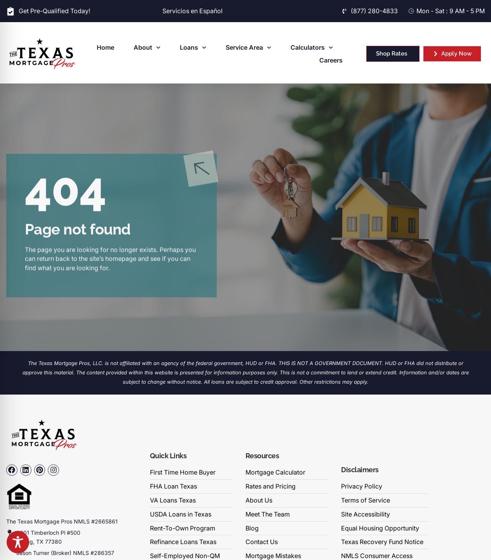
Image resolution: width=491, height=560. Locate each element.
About (147, 48)
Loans (193, 48)
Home (105, 47)
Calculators (312, 48)
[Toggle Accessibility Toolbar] (18, 542)
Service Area (248, 48)
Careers (331, 60)
